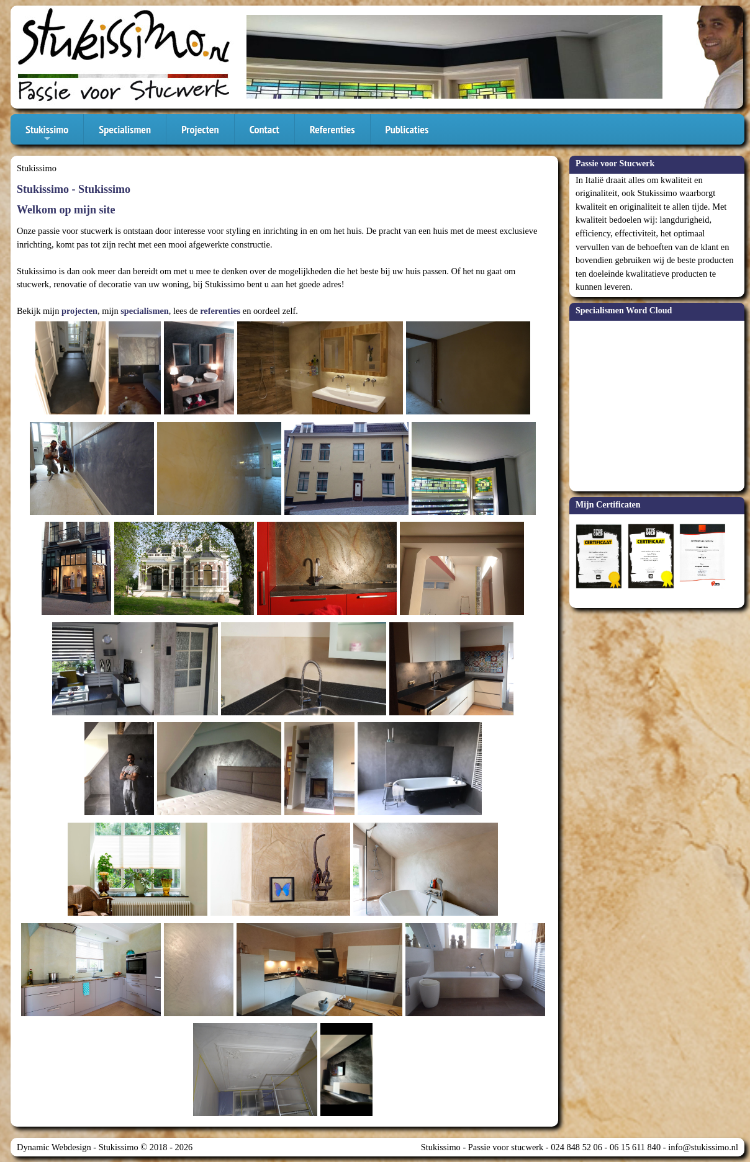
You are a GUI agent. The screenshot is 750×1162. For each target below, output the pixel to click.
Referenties (332, 129)
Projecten (200, 129)
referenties (220, 311)
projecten (79, 311)
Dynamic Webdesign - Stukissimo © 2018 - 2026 (104, 1147)
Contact (264, 129)
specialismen (144, 311)
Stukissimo (46, 133)
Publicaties (407, 129)
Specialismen (125, 129)
